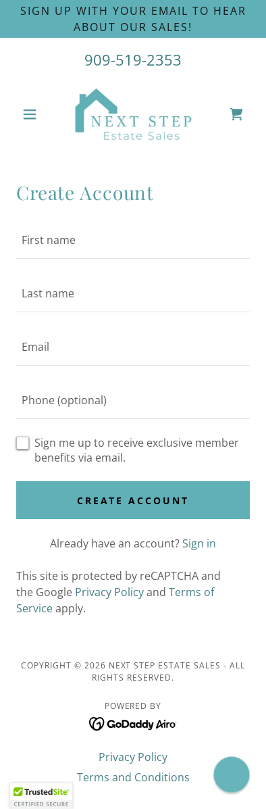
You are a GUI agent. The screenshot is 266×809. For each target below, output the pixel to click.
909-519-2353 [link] (133, 59)
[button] (33, 114)
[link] (133, 114)
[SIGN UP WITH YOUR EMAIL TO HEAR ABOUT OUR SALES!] (133, 19)
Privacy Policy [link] (109, 592)
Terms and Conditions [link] (133, 777)
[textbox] (133, 240)
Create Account (133, 500)
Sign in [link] (199, 543)
